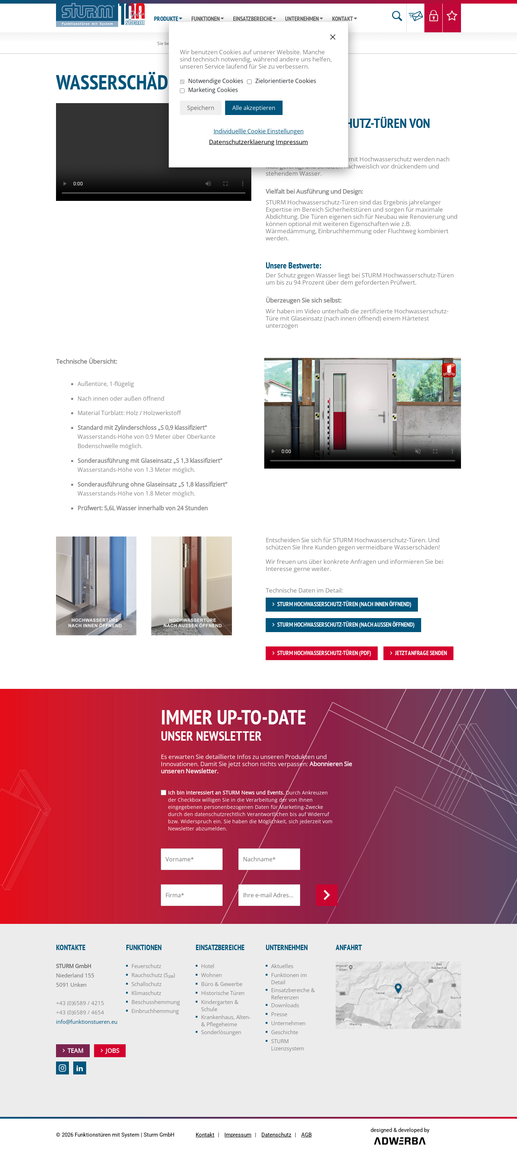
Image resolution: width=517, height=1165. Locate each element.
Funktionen (205, 19)
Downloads (285, 1005)
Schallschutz (146, 984)
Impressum (292, 142)
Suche (397, 18)
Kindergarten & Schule (219, 1006)
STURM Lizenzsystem (287, 1045)
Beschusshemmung (155, 1002)
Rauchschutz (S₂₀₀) (153, 975)
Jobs (112, 1051)
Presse (279, 1014)
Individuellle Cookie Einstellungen (259, 131)
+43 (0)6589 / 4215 (80, 1003)
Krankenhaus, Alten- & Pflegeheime (226, 1021)
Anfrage (415, 18)
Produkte (166, 19)
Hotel (207, 966)
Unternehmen (302, 19)
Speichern (200, 108)
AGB (306, 1135)
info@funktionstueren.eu (86, 1022)
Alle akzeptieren (253, 108)
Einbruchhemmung (155, 1011)
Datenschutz (276, 1135)
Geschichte (284, 1032)
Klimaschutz (146, 993)
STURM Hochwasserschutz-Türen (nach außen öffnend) (346, 625)
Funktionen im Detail (289, 979)
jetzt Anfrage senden (421, 653)
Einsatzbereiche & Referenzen (293, 994)
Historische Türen (222, 993)
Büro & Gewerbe (221, 984)
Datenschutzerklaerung (241, 142)
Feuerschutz (146, 966)
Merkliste (452, 18)
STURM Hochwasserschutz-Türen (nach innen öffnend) (344, 604)
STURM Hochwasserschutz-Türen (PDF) (324, 653)
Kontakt (342, 19)
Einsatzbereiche (252, 19)
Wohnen (211, 975)
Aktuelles (282, 966)
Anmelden (326, 895)
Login (433, 18)
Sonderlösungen (221, 1032)
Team (75, 1051)
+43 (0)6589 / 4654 (80, 1012)
